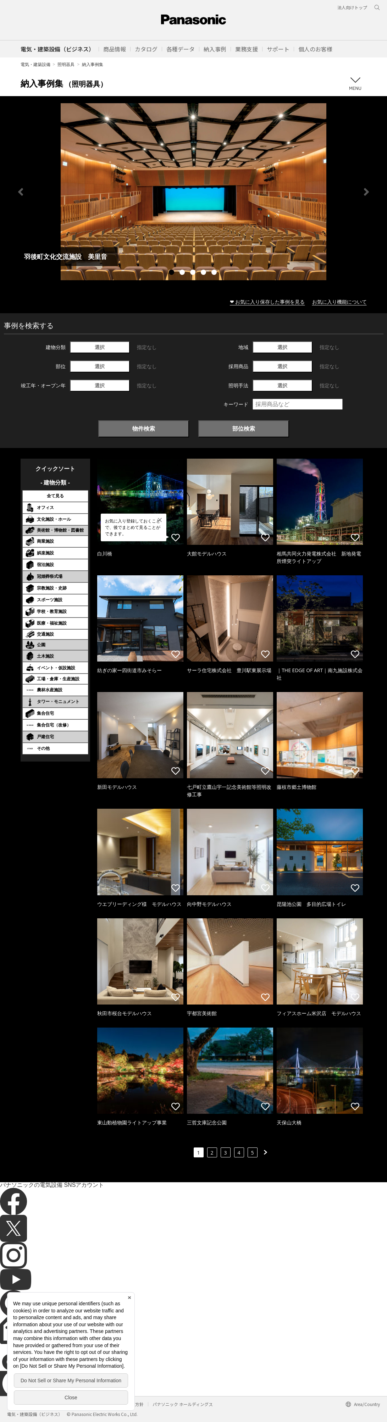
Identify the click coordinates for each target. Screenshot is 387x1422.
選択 (100, 347)
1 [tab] (172, 273)
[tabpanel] (193, 191)
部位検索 (243, 428)
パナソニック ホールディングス (183, 1404)
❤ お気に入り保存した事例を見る (267, 301)
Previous (20, 192)
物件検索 (143, 428)
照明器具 (65, 64)
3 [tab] (193, 273)
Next (366, 192)
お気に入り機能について (339, 301)
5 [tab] (215, 273)
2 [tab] (183, 273)
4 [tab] (204, 273)
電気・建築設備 (35, 64)
